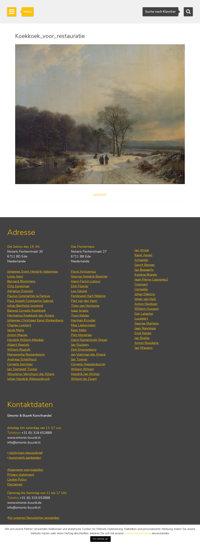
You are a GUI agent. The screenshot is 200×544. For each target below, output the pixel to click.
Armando (141, 260)
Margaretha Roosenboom (26, 354)
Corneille (141, 289)
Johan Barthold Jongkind (25, 306)
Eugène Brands (145, 274)
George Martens (146, 323)
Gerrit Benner (144, 265)
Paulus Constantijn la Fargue (28, 296)
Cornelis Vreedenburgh (88, 364)
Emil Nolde (142, 333)
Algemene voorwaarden (25, 470)
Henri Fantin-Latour (85, 281)
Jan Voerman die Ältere (88, 354)
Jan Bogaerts (143, 270)
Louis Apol (15, 276)
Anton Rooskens (146, 343)
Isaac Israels (79, 310)
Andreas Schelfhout (22, 359)
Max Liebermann (83, 325)
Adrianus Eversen (20, 291)
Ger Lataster (143, 313)
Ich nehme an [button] (100, 539)
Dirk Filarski (79, 286)
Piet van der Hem (84, 301)
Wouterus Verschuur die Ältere (30, 374)
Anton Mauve (17, 335)
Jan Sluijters (80, 345)
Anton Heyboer (145, 304)
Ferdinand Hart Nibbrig (88, 296)
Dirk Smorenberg (83, 349)
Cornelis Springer (20, 364)
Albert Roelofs (18, 345)
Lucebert (141, 318)
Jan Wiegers (143, 348)
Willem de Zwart (84, 379)
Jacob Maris (15, 330)
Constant (141, 284)
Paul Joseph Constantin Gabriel (30, 301)
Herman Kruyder (83, 320)
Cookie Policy (17, 479)
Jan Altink (141, 250)
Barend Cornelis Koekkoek (26, 310)
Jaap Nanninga (145, 328)
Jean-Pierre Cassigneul (151, 279)
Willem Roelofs (19, 349)
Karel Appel (143, 255)
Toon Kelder (80, 315)
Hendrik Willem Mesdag (25, 340)
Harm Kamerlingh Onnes (89, 340)
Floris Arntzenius (83, 271)
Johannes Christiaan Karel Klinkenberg (35, 320)
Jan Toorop (79, 359)
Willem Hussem (146, 309)
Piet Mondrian (81, 335)
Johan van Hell (145, 299)
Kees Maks (78, 330)
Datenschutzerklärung (138, 533)
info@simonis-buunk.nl (24, 442)
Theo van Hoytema (85, 306)
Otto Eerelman (18, 286)
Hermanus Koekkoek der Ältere (30, 315)
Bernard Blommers (21, 281)
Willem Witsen (82, 369)
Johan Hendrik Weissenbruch (28, 379)
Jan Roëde (141, 338)
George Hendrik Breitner (89, 276)
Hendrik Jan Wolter (85, 374)
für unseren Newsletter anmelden (33, 518)
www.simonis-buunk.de (24, 502)
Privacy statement (20, 474)
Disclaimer (15, 484)
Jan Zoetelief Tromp (22, 369)
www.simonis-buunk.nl (24, 437)
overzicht (100, 194)
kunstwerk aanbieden (24, 457)
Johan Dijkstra (144, 294)
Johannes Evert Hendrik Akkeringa (32, 271)
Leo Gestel (79, 291)
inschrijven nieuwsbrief (25, 453)
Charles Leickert (19, 325)
